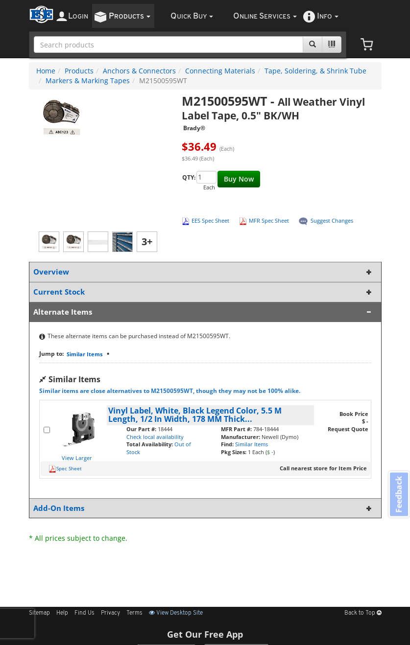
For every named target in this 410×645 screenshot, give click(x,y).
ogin (78, 16)
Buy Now (239, 179)
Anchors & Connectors (139, 70)
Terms (134, 613)
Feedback (398, 494)
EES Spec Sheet (210, 220)
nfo (327, 16)
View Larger (77, 457)
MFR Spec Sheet (269, 220)
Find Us (84, 613)
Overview (203, 271)
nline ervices (265, 16)
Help (62, 613)
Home (45, 70)
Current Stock (203, 292)
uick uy (191, 16)
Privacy (110, 613)
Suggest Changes (332, 220)
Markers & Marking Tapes (88, 80)
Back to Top (363, 613)
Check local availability (155, 436)
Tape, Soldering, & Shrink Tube (315, 70)
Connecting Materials (220, 70)
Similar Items (84, 354)
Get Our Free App (205, 634)
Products (79, 70)
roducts (129, 16)
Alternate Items (203, 312)
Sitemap (39, 613)
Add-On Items (203, 508)
